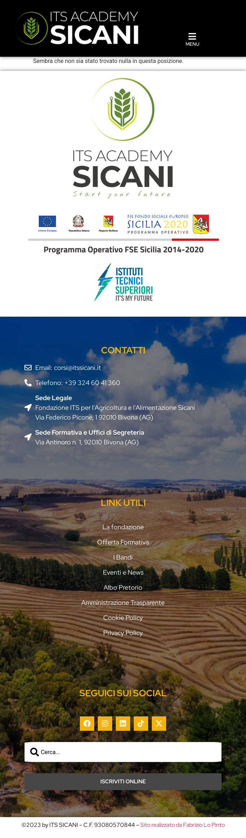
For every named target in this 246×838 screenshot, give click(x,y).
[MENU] (192, 36)
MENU (192, 44)
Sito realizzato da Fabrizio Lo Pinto (182, 825)
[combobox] (122, 752)
